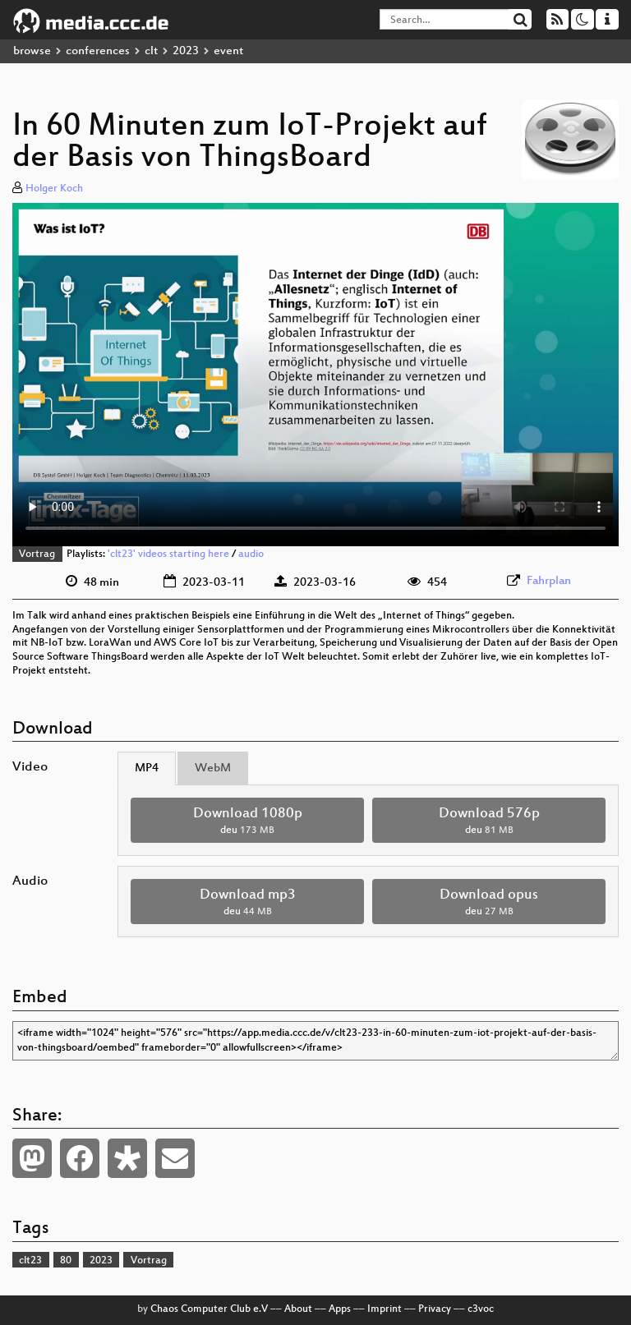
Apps (340, 1309)
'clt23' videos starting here (168, 554)
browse (32, 51)
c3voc (480, 1309)
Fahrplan (549, 581)
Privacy (434, 1309)
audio (251, 554)
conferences (98, 51)
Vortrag (37, 554)
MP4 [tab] (147, 768)
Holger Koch (54, 189)
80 (65, 1261)
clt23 (30, 1261)
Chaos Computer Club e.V (209, 1309)
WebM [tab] (213, 768)
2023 (186, 51)
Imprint (384, 1309)
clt (151, 51)
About (298, 1309)
